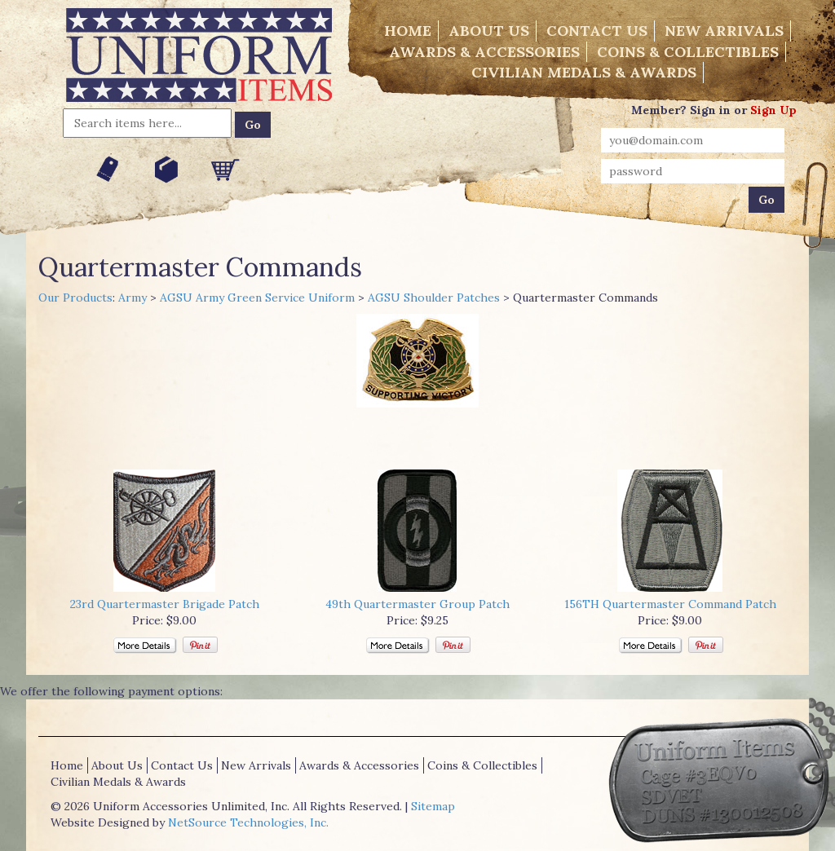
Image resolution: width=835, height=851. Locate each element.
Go (253, 124)
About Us (488, 30)
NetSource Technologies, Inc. (248, 822)
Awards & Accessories (484, 51)
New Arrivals (724, 30)
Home (407, 30)
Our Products (75, 297)
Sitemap (433, 806)
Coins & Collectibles (688, 51)
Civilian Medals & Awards (583, 72)
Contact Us (596, 30)
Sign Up (773, 110)
